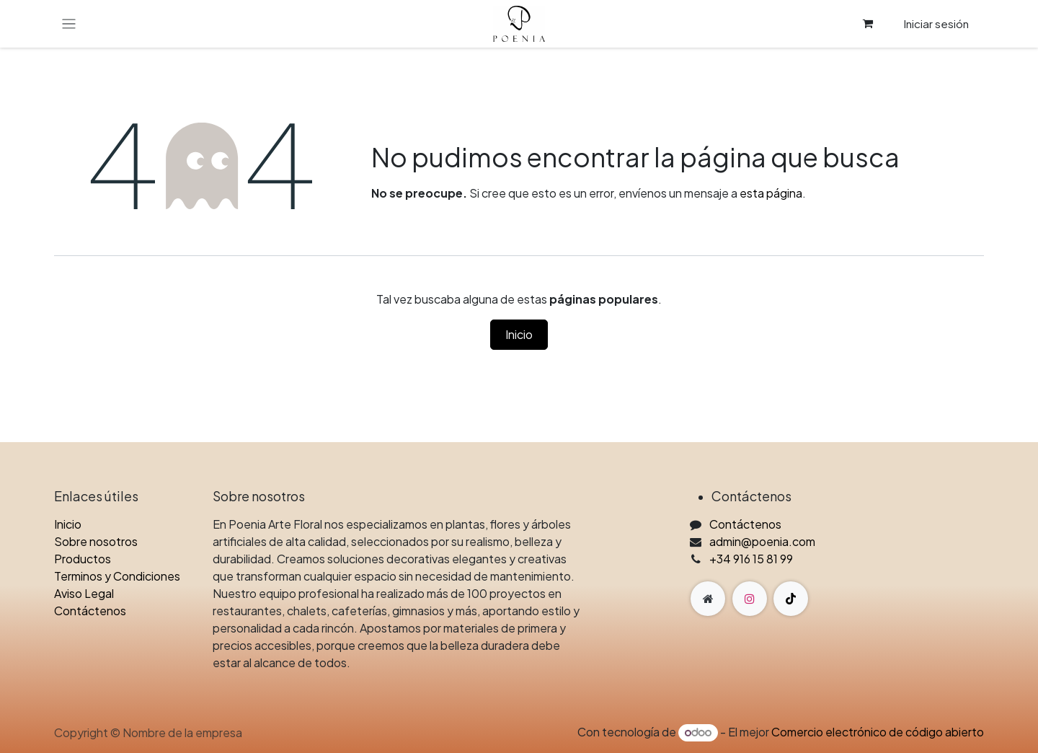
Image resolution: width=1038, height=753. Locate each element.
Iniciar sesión (936, 23)
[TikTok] (790, 598)
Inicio (519, 334)
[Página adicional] (708, 598)
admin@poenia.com (762, 541)
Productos (82, 558)
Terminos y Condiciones (117, 576)
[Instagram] (749, 598)
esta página (771, 193)
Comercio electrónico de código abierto (877, 731)
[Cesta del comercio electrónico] (867, 23)
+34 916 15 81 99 (751, 558)
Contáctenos (90, 610)
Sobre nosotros (96, 541)
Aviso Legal (84, 593)
